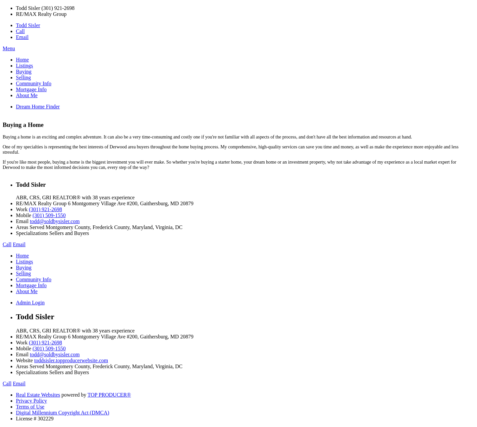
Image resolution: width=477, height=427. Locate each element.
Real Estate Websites (38, 395)
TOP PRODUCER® (109, 395)
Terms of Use (30, 406)
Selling (23, 77)
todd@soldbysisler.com (55, 221)
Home (22, 59)
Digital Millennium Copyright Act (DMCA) (62, 412)
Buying (23, 71)
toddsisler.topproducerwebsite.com (71, 360)
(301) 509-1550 (49, 215)
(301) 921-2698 (45, 209)
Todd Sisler (28, 25)
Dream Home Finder (38, 106)
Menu (9, 48)
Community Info (33, 83)
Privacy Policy (31, 401)
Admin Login (30, 302)
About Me (26, 95)
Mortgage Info (31, 89)
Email (22, 37)
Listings (24, 65)
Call (20, 31)
